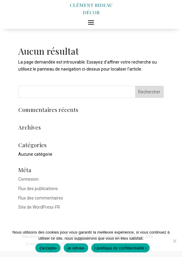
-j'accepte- (47, 248)
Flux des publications (38, 188)
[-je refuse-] (174, 241)
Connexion (28, 179)
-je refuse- (76, 248)
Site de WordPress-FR (39, 207)
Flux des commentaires (40, 198)
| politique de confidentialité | (120, 248)
